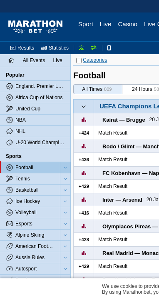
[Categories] (79, 60)
